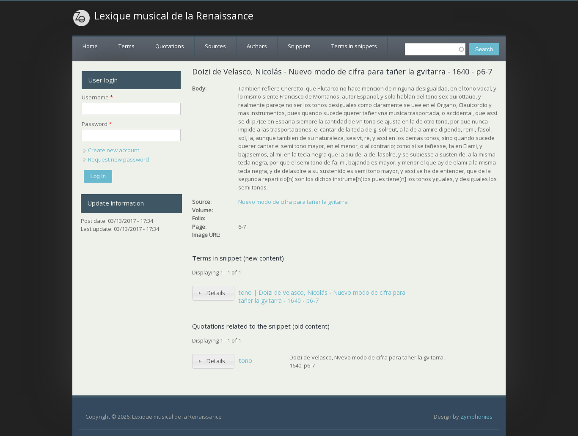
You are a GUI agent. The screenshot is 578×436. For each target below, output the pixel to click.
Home (90, 46)
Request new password (118, 159)
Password (97, 124)
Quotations (169, 46)
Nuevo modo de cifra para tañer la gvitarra (293, 202)
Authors (257, 46)
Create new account (113, 150)
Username (97, 97)
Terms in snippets (354, 46)
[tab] (213, 293)
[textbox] (435, 49)
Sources (215, 46)
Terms (126, 46)
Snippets (299, 46)
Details (215, 293)
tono (245, 360)
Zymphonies (476, 416)
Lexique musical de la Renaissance (173, 15)
